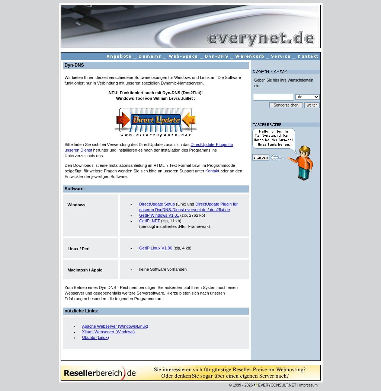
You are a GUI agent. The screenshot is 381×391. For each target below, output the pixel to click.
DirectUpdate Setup (157, 204)
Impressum (308, 385)
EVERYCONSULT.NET (277, 385)
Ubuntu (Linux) (95, 337)
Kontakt (212, 171)
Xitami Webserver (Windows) (108, 332)
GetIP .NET (149, 221)
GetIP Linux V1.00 (155, 248)
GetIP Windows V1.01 (159, 215)
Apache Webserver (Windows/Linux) (115, 326)
